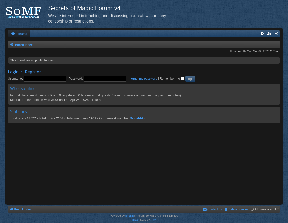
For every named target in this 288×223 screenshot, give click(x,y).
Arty (153, 219)
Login (13, 72)
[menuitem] (19, 34)
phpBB (129, 215)
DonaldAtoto (140, 118)
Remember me (172, 78)
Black (135, 219)
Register (33, 72)
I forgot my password (143, 78)
